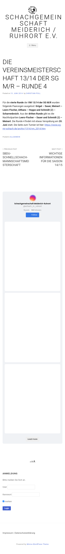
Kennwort (7, 494)
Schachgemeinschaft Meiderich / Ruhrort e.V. (33, 26)
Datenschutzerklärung (25, 533)
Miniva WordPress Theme (38, 544)
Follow (32, 214)
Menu (33, 45)
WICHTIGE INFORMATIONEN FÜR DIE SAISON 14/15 (48, 156)
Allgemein (15, 137)
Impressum (8, 533)
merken (7, 501)
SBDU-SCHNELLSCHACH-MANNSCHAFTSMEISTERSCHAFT (16, 156)
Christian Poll (33, 93)
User (5, 487)
